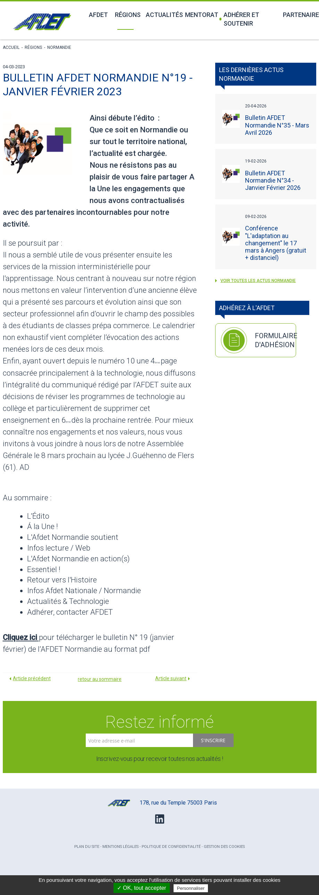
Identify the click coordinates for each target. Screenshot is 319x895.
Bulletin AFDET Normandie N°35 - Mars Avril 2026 (277, 125)
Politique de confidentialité (171, 846)
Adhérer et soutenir (239, 19)
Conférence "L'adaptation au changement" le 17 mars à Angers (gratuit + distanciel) (275, 243)
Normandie (59, 47)
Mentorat (199, 14)
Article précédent (32, 678)
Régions (126, 14)
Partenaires (299, 14)
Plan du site (86, 846)
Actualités (161, 14)
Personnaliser (191, 888)
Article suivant (170, 678)
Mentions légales (120, 846)
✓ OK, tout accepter (141, 888)
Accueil (11, 47)
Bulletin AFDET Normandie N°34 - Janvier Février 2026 (273, 180)
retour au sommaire (99, 679)
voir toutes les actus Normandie (255, 280)
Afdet (98, 14)
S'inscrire (213, 740)
